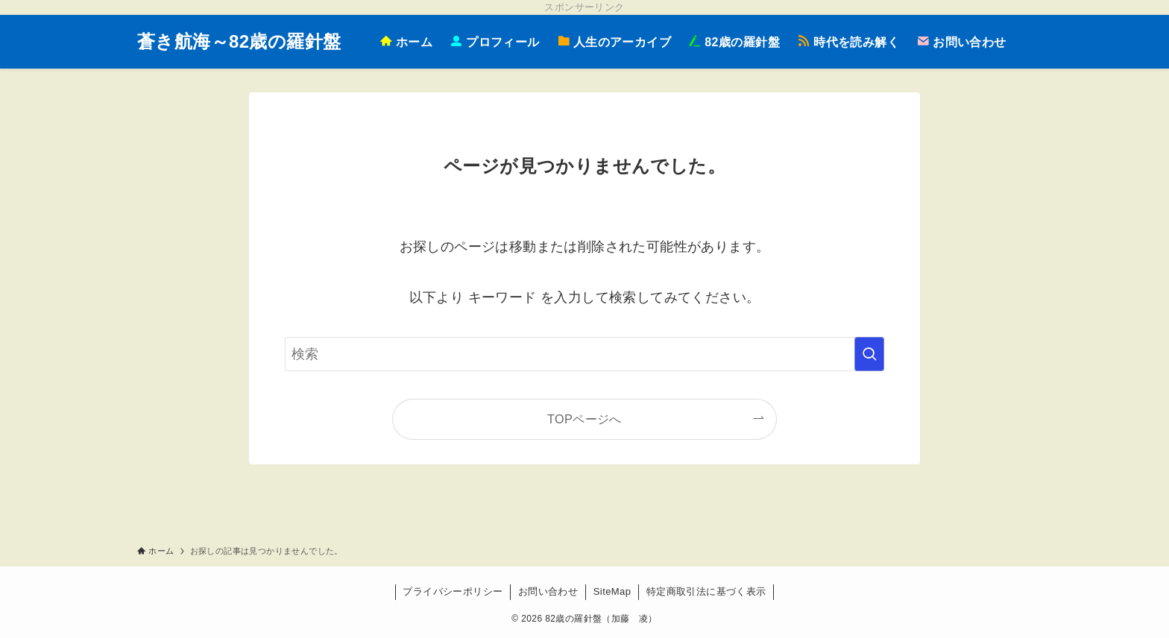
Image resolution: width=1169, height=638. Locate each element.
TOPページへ (584, 419)
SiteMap (612, 591)
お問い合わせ (548, 591)
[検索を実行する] (869, 354)
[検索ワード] (584, 354)
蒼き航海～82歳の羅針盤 (239, 42)
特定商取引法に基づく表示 (706, 591)
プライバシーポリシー (452, 591)
